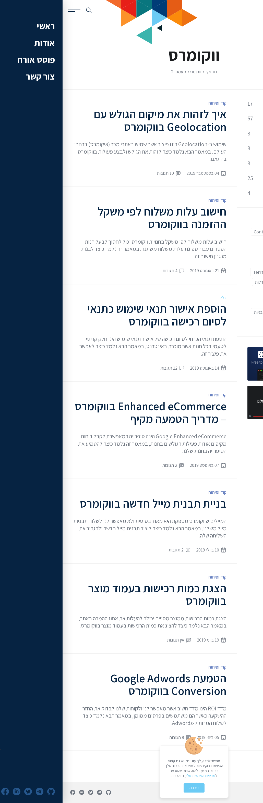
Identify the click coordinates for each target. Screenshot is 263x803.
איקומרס (219, 282)
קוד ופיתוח (155, 103)
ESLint (222, 242)
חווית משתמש (238, 302)
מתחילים (211, 302)
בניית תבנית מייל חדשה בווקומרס (90, 503)
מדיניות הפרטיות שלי (138, 775)
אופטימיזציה (233, 148)
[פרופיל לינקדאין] (19, 792)
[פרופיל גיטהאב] (46, 792)
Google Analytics (234, 272)
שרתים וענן (235, 193)
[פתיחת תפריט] (11, 10)
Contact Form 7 (206, 232)
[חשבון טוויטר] (28, 792)
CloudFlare (239, 232)
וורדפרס (222, 292)
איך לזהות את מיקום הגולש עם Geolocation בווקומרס (97, 120)
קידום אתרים (233, 163)
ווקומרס (243, 292)
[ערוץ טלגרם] (37, 792)
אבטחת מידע (233, 133)
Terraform (200, 272)
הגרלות (198, 282)
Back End (225, 222)
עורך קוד (217, 312)
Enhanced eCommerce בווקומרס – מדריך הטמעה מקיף (88, 412)
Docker (243, 242)
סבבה (131, 788)
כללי (160, 297)
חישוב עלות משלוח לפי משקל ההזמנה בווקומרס (99, 218)
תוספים (243, 322)
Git (220, 252)
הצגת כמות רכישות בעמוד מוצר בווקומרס (95, 594)
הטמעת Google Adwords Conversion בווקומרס (106, 684)
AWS (246, 222)
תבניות (197, 312)
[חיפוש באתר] (26, 10)
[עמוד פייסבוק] (10, 792)
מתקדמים (241, 312)
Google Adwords (234, 262)
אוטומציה (242, 282)
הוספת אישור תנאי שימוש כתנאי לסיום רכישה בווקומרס (94, 315)
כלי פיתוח (236, 178)
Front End (240, 252)
